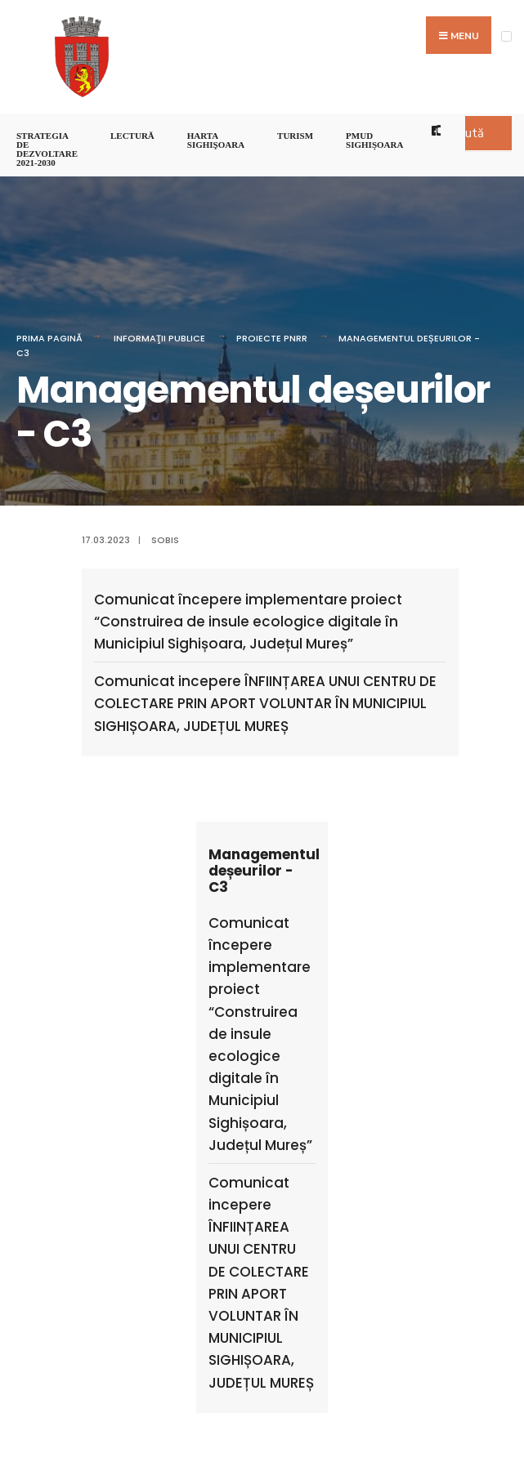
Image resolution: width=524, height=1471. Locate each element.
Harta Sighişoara (215, 140)
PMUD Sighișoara (374, 140)
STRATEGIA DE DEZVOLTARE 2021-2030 (47, 149)
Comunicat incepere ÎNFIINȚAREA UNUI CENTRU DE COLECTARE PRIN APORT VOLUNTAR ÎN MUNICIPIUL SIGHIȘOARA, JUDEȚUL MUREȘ (265, 703)
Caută (467, 133)
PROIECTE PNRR (271, 338)
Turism (295, 135)
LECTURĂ (132, 135)
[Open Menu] (506, 36)
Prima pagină (49, 338)
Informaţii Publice (159, 338)
